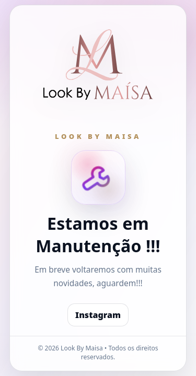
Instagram (98, 315)
